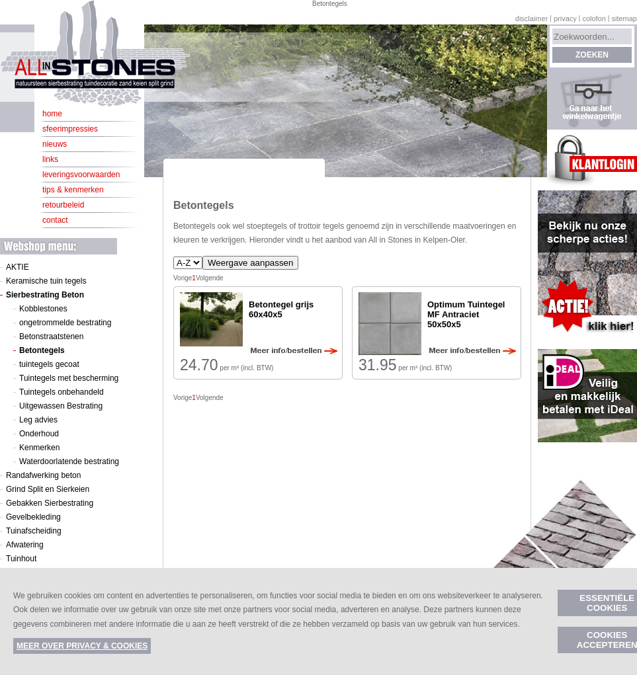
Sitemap (624, 18)
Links (50, 159)
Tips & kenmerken (73, 189)
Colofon (593, 18)
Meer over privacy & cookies (82, 646)
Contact (55, 220)
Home (52, 113)
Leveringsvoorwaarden (81, 174)
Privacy (565, 18)
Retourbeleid (63, 205)
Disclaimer (531, 18)
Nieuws (54, 144)
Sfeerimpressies (70, 129)
